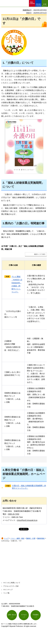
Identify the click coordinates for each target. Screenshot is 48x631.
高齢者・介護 (30, 538)
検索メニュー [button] (44, 4)
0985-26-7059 (13, 514)
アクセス (24, 614)
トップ (6, 538)
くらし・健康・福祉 (17, 538)
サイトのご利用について (11, 583)
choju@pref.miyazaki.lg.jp (27, 520)
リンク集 (6, 593)
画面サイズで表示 (39, 254)
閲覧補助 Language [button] (38, 4)
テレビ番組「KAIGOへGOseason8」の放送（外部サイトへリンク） (17, 284)
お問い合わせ (12, 614)
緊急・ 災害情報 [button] (32, 2)
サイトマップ (8, 590)
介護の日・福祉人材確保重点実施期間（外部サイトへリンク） (29, 487)
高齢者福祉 (41, 538)
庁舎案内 (35, 614)
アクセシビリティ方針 (11, 586)
